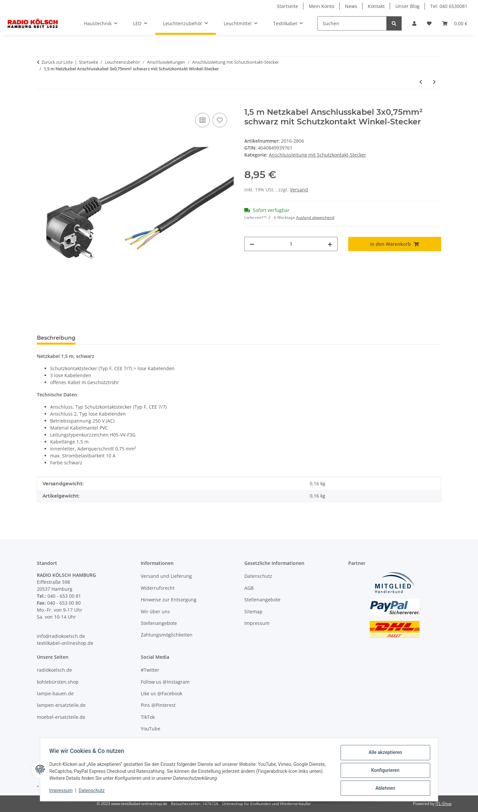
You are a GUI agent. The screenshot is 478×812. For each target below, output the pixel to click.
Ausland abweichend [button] (315, 217)
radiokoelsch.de (54, 670)
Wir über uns (155, 611)
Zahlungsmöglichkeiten (167, 635)
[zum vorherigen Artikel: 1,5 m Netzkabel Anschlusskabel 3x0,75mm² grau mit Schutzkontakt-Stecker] (421, 82)
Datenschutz (93, 791)
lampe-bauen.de (55, 693)
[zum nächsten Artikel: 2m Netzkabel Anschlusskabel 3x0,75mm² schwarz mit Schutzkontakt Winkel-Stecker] (434, 82)
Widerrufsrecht (158, 588)
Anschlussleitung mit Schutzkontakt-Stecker (317, 155)
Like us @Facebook (161, 693)
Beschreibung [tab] (56, 338)
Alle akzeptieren (383, 754)
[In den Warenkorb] (42, 103)
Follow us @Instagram (165, 682)
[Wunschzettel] (429, 23)
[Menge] (291, 244)
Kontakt (376, 6)
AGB (249, 588)
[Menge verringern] (252, 244)
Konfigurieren (383, 771)
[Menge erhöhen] (330, 244)
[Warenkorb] (455, 23)
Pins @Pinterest (158, 705)
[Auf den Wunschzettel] (219, 120)
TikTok (148, 717)
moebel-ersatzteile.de (61, 717)
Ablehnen (383, 788)
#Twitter (150, 670)
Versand (299, 189)
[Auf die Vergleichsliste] (202, 120)
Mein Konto (321, 6)
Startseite (287, 6)
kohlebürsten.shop (58, 682)
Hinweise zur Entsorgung (169, 599)
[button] (414, 23)
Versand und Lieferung (166, 576)
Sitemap (253, 611)
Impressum (62, 791)
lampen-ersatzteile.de (61, 705)
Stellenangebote (159, 623)
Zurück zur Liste (57, 62)
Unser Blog (407, 6)
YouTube (150, 728)
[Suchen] (352, 23)
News (351, 6)
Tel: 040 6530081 (448, 6)
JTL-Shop (443, 803)
